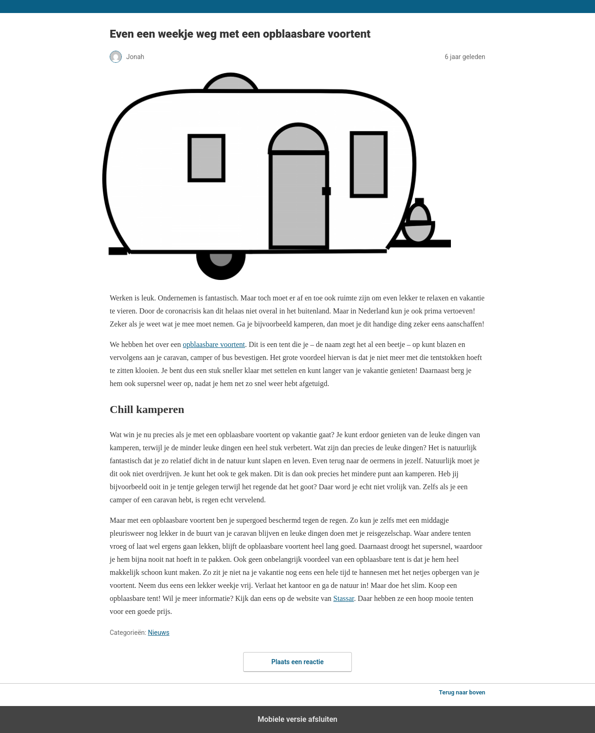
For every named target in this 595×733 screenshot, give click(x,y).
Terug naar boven (462, 692)
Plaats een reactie (297, 662)
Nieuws (158, 632)
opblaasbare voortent (214, 344)
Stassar (343, 598)
